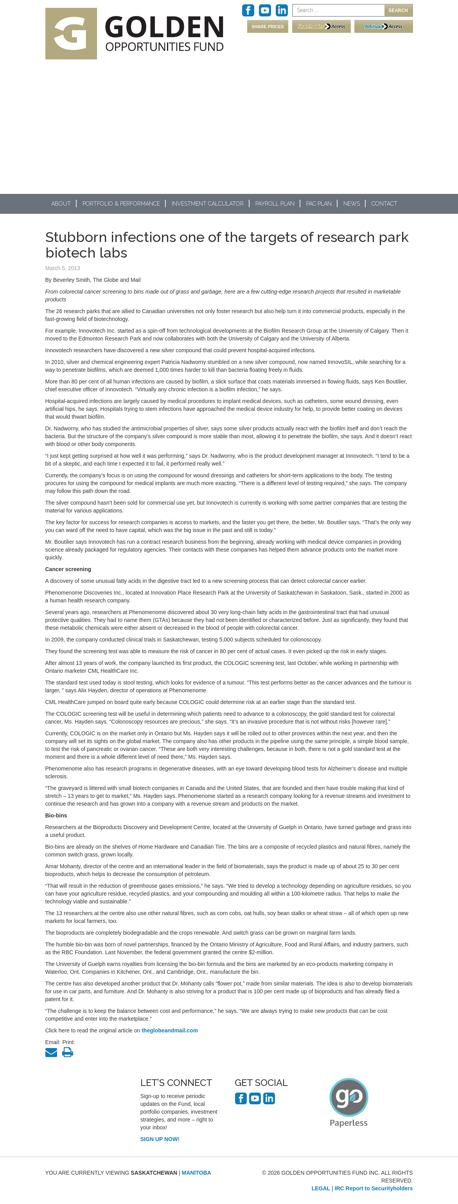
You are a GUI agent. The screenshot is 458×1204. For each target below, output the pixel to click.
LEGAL (321, 1188)
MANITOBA (196, 1173)
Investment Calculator (208, 204)
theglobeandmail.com (170, 1030)
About (61, 204)
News (351, 204)
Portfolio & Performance (121, 204)
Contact (384, 204)
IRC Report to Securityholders (374, 1188)
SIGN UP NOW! (160, 1139)
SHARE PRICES (267, 26)
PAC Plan (319, 204)
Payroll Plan (275, 204)
